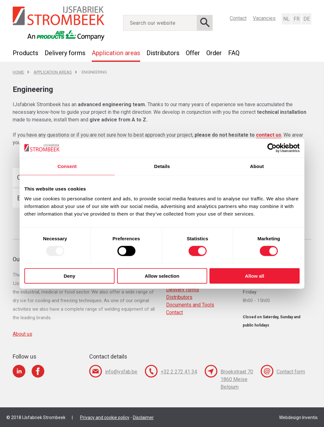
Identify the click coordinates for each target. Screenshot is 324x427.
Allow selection (162, 276)
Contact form (291, 372)
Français (296, 18)
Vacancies (264, 18)
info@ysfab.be (121, 372)
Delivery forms (65, 53)
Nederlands (286, 18)
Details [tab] (162, 166)
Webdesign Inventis (298, 417)
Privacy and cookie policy (104, 417)
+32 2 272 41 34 (179, 372)
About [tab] (257, 166)
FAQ (234, 53)
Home (18, 72)
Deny (69, 276)
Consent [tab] (67, 166)
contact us (268, 135)
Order (214, 53)
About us (22, 334)
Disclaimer (143, 417)
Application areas (116, 53)
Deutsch (306, 18)
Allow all (254, 276)
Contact (238, 18)
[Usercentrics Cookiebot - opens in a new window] (272, 147)
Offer (193, 53)
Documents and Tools (190, 305)
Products (25, 53)
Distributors (162, 53)
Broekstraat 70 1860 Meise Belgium (237, 379)
